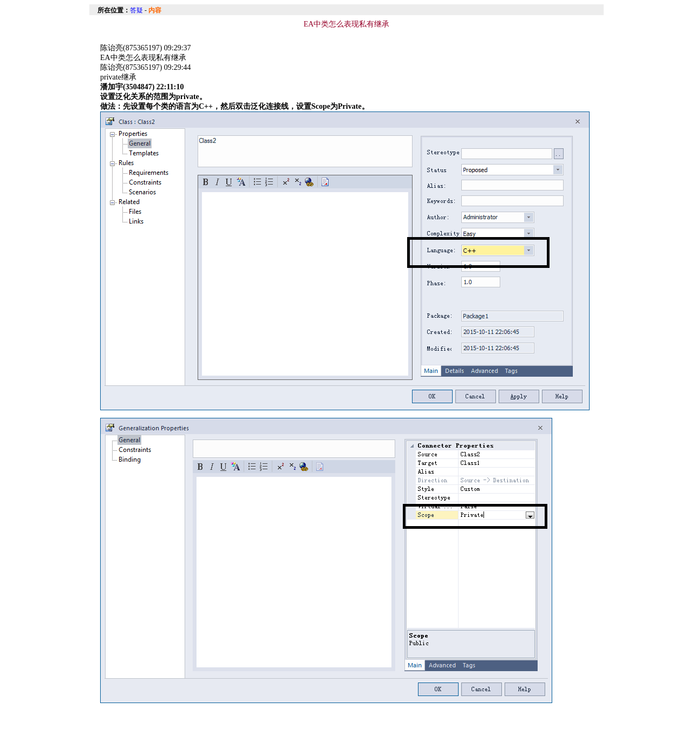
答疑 (136, 10)
